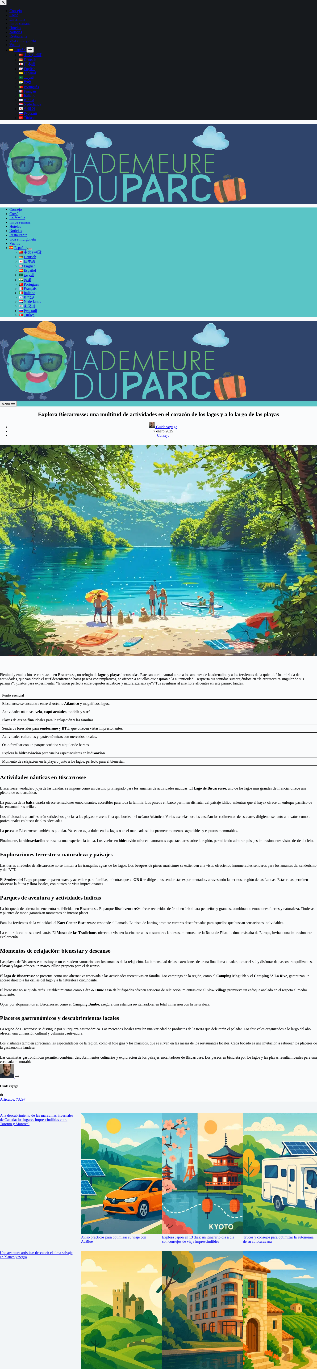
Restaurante (18, 235)
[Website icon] (1, 1095)
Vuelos (14, 243)
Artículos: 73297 (12, 1099)
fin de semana (19, 222)
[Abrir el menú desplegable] (30, 249)
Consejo (15, 209)
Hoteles (15, 226)
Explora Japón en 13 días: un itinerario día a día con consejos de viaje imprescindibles (198, 1239)
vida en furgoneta (22, 239)
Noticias (15, 231)
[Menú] (8, 403)
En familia (17, 218)
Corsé (13, 214)
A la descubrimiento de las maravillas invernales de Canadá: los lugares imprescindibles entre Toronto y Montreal (36, 1119)
